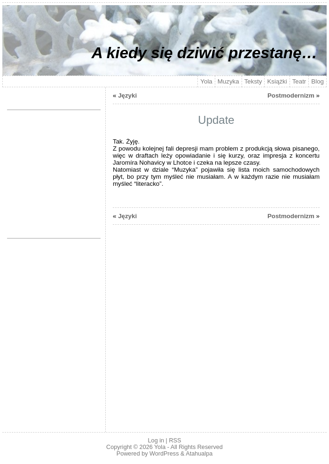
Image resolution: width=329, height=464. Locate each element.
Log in (156, 440)
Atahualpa (199, 453)
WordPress (164, 453)
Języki (127, 95)
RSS (175, 440)
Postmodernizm (290, 95)
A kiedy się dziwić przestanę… (204, 52)
